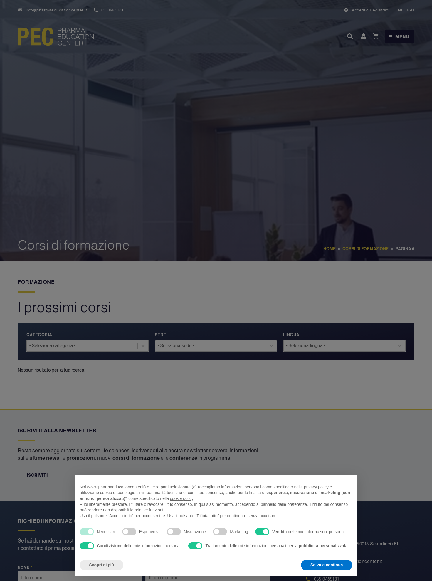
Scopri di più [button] (101, 564)
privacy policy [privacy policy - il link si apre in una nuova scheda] (316, 487)
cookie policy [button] (181, 498)
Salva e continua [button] (326, 564)
